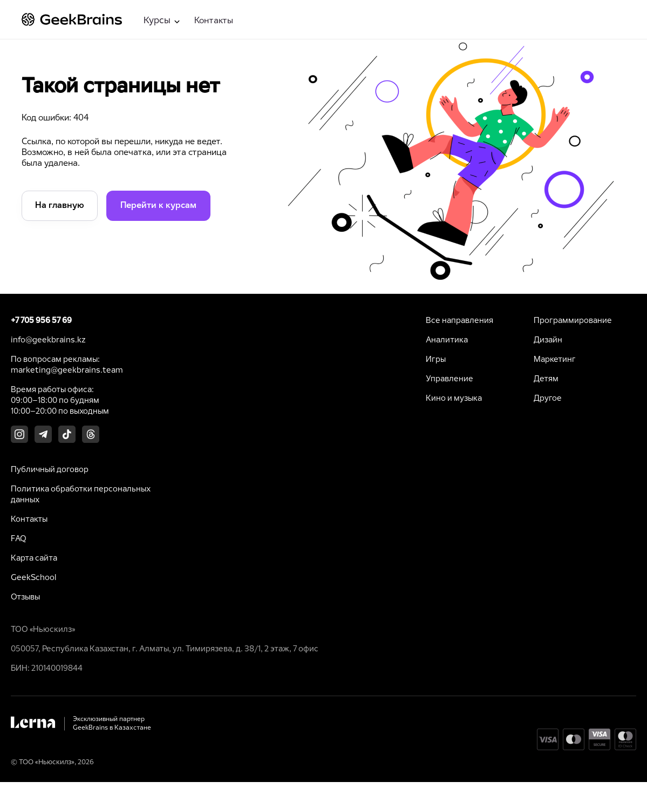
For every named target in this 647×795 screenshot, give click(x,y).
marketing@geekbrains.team (67, 370)
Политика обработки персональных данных (81, 495)
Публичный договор (49, 470)
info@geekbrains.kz (48, 340)
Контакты (213, 21)
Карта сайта (34, 558)
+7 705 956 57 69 (41, 321)
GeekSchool (33, 578)
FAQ (18, 539)
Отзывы (25, 597)
